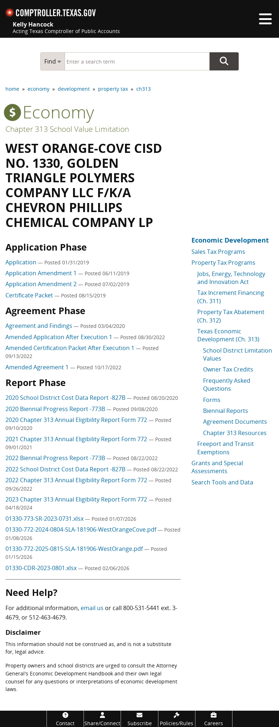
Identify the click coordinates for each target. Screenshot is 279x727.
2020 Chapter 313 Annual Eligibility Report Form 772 (77, 420)
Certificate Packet (29, 295)
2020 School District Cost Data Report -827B (66, 398)
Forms (212, 400)
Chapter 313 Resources (235, 433)
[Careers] (213, 719)
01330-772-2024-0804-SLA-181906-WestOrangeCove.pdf (81, 529)
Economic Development (230, 240)
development (74, 88)
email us (92, 608)
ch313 (143, 88)
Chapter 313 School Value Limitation (67, 129)
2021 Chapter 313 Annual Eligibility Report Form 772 (77, 439)
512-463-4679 (47, 617)
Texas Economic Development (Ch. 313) (228, 335)
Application (21, 262)
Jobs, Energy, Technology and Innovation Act (231, 278)
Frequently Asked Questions (226, 385)
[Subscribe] (139, 719)
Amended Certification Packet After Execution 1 (70, 348)
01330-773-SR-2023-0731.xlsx (45, 519)
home (12, 88)
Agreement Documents (235, 422)
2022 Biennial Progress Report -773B (55, 458)
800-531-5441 (141, 608)
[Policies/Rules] (176, 719)
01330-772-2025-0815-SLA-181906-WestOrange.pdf (74, 549)
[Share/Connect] (102, 719)
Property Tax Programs (223, 263)
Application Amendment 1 (41, 273)
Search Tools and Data (222, 482)
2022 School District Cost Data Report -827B (66, 469)
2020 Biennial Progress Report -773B (55, 409)
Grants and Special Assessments (217, 467)
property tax (113, 88)
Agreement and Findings (39, 326)
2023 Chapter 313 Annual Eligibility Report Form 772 (77, 499)
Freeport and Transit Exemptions (225, 448)
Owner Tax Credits (228, 369)
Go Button (224, 61)
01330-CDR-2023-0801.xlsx (41, 568)
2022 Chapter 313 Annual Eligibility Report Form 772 (77, 480)
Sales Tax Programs (218, 252)
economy (38, 88)
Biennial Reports (225, 411)
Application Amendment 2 (41, 284)
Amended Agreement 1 (37, 367)
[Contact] (65, 719)
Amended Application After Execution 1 (59, 337)
